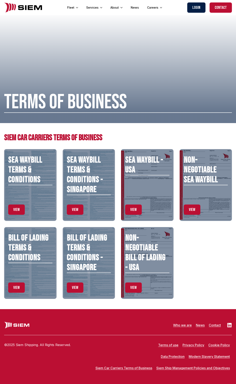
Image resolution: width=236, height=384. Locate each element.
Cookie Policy (219, 345)
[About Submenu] (123, 7)
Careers (152, 7)
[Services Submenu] (102, 7)
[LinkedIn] (229, 325)
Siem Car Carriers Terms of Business (123, 368)
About (114, 7)
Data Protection (173, 356)
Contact (215, 325)
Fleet (70, 7)
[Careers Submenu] (162, 7)
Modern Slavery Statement (209, 356)
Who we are (182, 325)
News (135, 7)
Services (92, 7)
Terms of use (168, 345)
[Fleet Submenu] (78, 7)
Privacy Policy (193, 345)
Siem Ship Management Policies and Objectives (193, 368)
